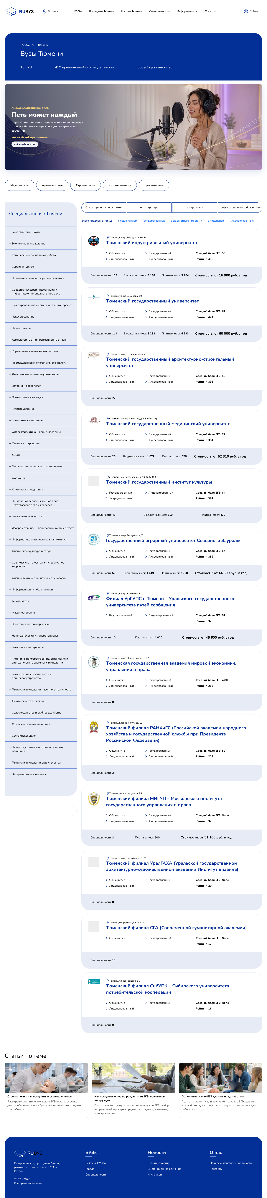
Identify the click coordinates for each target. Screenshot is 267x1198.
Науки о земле (21, 328)
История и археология (26, 386)
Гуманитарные (154, 185)
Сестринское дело (24, 736)
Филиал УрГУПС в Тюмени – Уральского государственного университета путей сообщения (170, 602)
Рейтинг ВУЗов (95, 1163)
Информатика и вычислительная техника (39, 539)
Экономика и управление (28, 243)
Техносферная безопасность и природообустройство (31, 676)
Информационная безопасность (33, 589)
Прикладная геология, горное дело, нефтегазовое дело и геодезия (35, 503)
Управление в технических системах (36, 351)
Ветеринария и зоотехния (29, 774)
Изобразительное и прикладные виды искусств (43, 528)
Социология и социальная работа (34, 255)
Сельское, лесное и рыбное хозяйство (36, 712)
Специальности (159, 11)
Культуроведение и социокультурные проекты (43, 305)
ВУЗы (78, 11)
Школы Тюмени (131, 11)
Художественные (119, 185)
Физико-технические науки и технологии (39, 578)
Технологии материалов (28, 647)
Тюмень (53, 11)
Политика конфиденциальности (231, 1163)
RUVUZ (25, 45)
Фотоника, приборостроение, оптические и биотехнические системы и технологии (40, 660)
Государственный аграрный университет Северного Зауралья (174, 540)
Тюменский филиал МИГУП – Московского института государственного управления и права (164, 802)
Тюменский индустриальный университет (151, 243)
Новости (157, 1152)
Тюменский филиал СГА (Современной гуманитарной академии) (176, 928)
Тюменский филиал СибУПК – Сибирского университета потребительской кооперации (167, 989)
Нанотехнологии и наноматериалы (35, 635)
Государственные (154, 221)
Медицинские (19, 185)
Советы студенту (159, 1163)
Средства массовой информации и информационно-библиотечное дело (36, 291)
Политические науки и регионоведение (38, 278)
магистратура (149, 207)
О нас (208, 11)
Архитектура (20, 601)
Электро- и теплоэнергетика (31, 624)
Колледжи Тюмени (101, 11)
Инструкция (155, 1174)
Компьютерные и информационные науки (39, 340)
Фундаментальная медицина (31, 724)
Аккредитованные (242, 221)
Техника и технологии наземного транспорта (41, 689)
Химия (16, 455)
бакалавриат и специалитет (103, 207)
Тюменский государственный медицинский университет (168, 424)
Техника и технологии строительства (36, 762)
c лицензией (216, 221)
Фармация (19, 478)
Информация (185, 11)
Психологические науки (27, 397)
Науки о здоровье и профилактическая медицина (37, 749)
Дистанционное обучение (164, 1169)
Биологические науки (26, 232)
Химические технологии (28, 701)
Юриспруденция (23, 409)
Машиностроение (23, 612)
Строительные (85, 185)
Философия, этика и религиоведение (36, 432)
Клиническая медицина (27, 489)
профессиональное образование (240, 207)
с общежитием (127, 221)
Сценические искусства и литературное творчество (38, 564)
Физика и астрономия (26, 443)
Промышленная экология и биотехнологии (40, 363)
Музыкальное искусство (27, 516)
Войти (254, 11)
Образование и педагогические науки (37, 466)
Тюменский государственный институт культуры (159, 482)
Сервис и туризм (23, 266)
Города (89, 1169)
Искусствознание (23, 316)
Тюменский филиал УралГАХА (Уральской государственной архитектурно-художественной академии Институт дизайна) (172, 866)
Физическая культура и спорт (31, 551)
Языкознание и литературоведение (35, 374)
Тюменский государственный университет (152, 301)
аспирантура (194, 207)
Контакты (216, 1169)
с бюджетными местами (186, 221)
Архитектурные (52, 185)
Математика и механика (28, 420)
